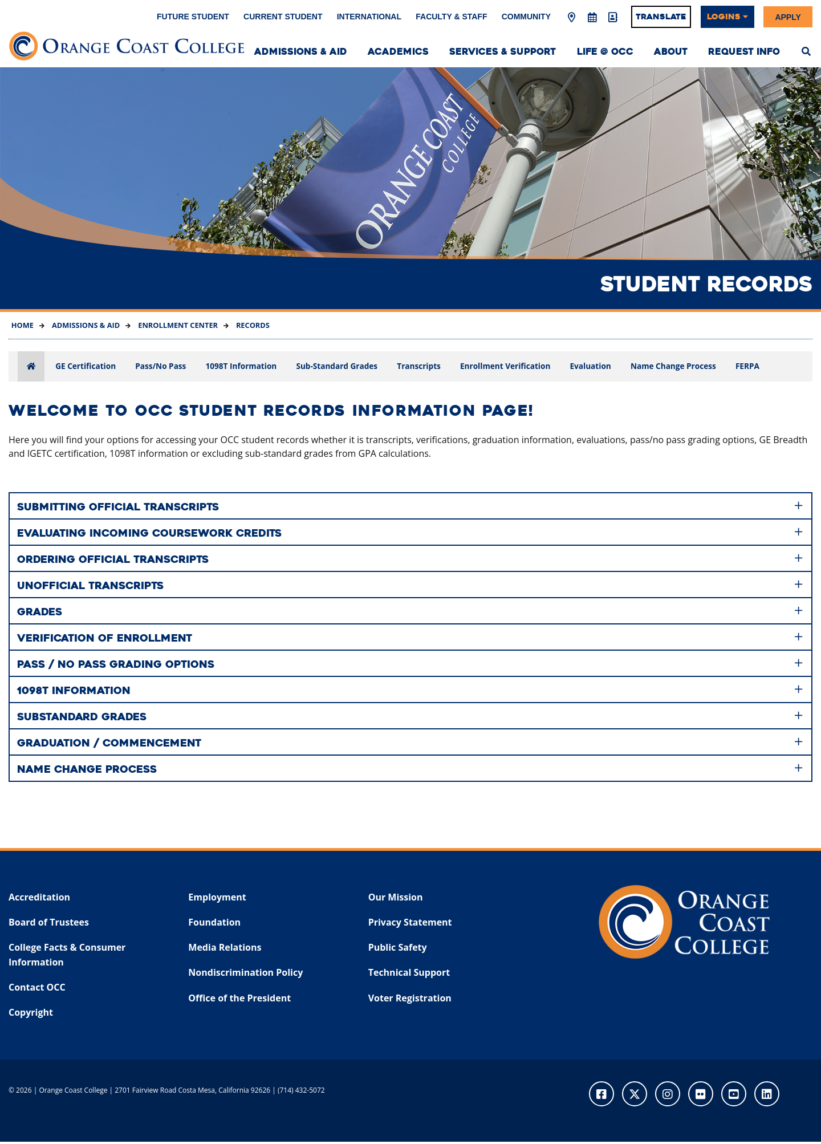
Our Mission (395, 899)
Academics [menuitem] (398, 52)
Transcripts (419, 365)
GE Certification (85, 365)
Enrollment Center (177, 325)
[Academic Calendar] (592, 17)
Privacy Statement (410, 924)
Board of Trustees (49, 924)
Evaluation (590, 365)
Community (526, 16)
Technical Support (409, 975)
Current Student (282, 16)
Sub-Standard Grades (336, 365)
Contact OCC (37, 989)
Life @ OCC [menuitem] (605, 52)
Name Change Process (673, 365)
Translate (661, 16)
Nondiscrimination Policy (245, 975)
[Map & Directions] (572, 17)
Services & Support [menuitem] (502, 52)
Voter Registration (410, 1000)
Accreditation (39, 899)
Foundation (214, 924)
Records (252, 325)
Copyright (31, 1014)
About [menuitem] (671, 52)
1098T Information (241, 365)
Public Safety (397, 950)
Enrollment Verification (505, 365)
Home (22, 325)
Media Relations (224, 950)
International (369, 16)
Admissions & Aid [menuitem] (300, 52)
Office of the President (239, 1000)
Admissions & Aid (85, 325)
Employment (217, 899)
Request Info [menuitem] (744, 52)
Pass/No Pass (160, 365)
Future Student (193, 16)
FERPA (747, 365)
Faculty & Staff (451, 16)
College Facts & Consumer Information (67, 957)
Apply (787, 16)
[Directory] (612, 17)
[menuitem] (806, 50)
